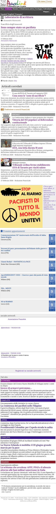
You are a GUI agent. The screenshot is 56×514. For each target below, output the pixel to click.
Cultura (8, 9)
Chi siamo (41, 1)
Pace (2, 9)
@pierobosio (5, 328)
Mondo (15, 9)
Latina (4, 420)
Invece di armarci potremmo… (16, 388)
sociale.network (8, 315)
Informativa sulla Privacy (15, 499)
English (11, 14)
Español (4, 14)
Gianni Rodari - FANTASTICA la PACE (15, 262)
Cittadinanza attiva (26, 9)
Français (18, 14)
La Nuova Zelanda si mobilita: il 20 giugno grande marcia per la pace (26, 446)
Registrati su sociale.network (28, 370)
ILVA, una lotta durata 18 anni (27, 147)
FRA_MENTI (6, 288)
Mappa (46, 11)
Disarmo (5, 462)
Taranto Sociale (20, 159)
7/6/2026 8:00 (15, 328)
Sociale (16, 114)
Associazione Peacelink (17, 319)
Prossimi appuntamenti (14, 231)
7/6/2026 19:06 (15, 353)
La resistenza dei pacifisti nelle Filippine (21, 405)
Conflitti (5, 400)
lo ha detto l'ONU (16, 63)
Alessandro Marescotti (12, 20)
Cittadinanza (18, 90)
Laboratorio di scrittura (19, 17)
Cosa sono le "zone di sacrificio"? (29, 95)
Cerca (49, 1)
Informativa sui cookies (31, 499)
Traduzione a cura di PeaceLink (17, 109)
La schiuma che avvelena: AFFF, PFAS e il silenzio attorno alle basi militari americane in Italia (26, 468)
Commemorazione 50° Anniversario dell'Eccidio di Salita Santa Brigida (23, 236)
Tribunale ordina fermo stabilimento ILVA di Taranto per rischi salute (31, 166)
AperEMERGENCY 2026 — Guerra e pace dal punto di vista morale (24, 276)
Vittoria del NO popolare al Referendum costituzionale (32, 121)
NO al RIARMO (7, 301)
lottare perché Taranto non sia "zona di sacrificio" (17, 60)
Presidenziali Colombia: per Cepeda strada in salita (27, 427)
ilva (15, 81)
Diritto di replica (44, 499)
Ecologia (38, 9)
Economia (5, 381)
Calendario (47, 9)
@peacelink (5, 353)
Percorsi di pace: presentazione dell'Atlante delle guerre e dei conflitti (24, 249)
